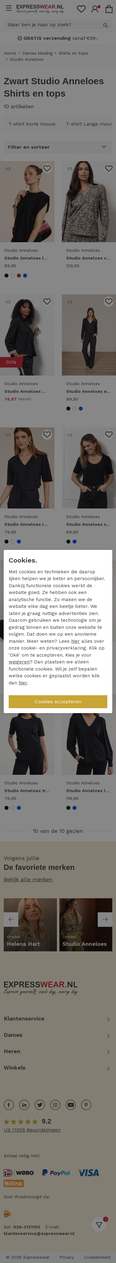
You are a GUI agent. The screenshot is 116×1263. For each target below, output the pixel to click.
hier (75, 641)
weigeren (19, 662)
